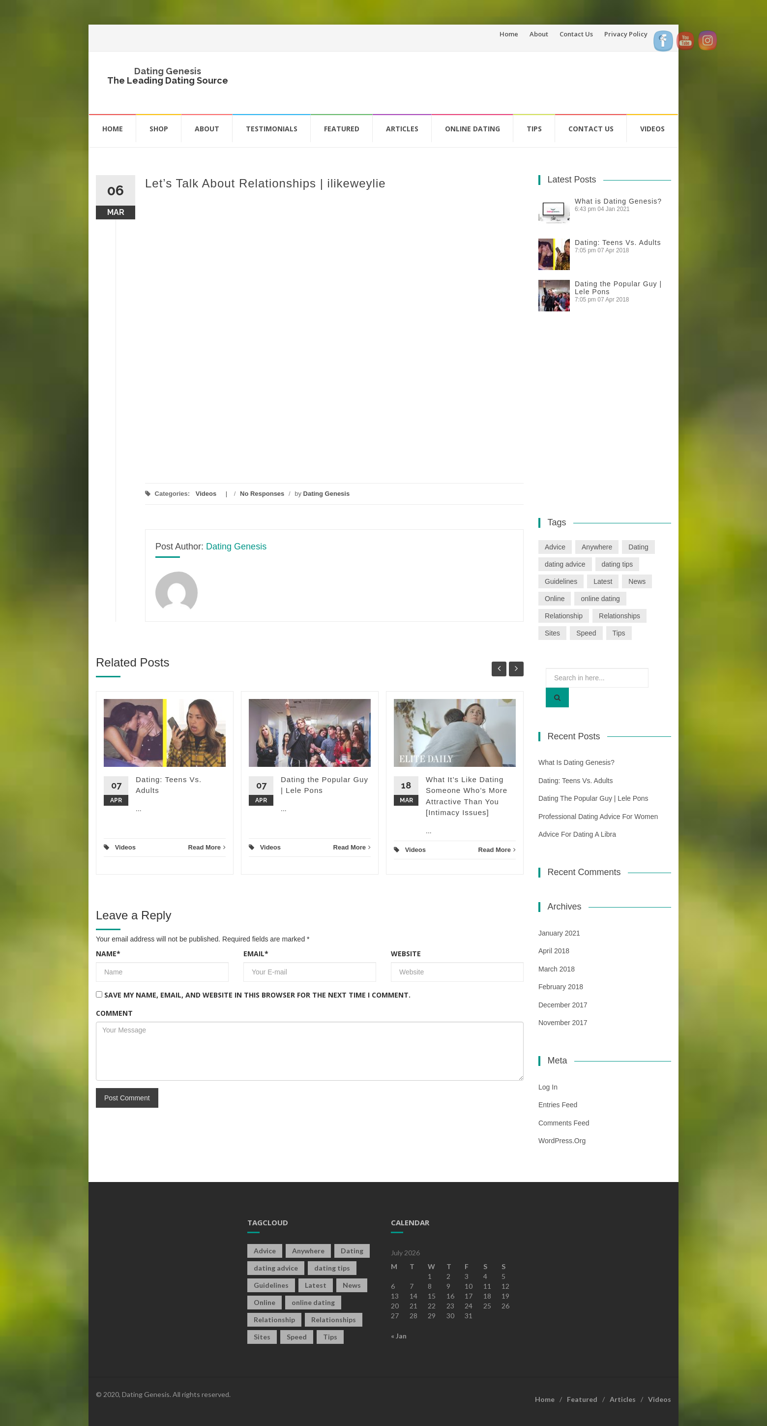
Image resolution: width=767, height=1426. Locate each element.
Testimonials (271, 128)
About (539, 34)
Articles (402, 128)
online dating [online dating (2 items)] (600, 599)
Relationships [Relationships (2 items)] (619, 616)
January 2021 (559, 933)
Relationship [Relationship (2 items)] (564, 616)
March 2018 (556, 969)
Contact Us (576, 34)
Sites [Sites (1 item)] (552, 633)
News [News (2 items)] (637, 581)
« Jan (399, 1336)
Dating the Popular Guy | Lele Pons (593, 798)
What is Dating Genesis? (618, 201)
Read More (207, 847)
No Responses (262, 493)
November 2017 (563, 1023)
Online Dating (472, 128)
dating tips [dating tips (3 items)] (617, 564)
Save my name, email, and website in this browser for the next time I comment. (257, 995)
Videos (652, 128)
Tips (534, 128)
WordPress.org (562, 1141)
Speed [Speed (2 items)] (586, 633)
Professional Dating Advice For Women (598, 816)
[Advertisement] (485, 81)
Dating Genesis (167, 71)
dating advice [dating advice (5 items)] (565, 564)
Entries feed (557, 1105)
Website (406, 953)
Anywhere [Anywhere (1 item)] (597, 547)
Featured (341, 128)
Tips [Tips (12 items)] (619, 633)
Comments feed (563, 1123)
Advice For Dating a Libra (577, 834)
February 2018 (560, 987)
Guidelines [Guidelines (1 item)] (561, 581)
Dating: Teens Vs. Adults (618, 242)
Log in (548, 1087)
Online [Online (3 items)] (554, 599)
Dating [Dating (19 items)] (638, 547)
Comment (114, 1013)
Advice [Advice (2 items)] (555, 547)
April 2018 (553, 951)
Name (108, 953)
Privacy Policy (626, 34)
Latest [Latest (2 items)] (602, 581)
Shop (158, 128)
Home (509, 34)
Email (255, 953)
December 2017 (563, 1005)
